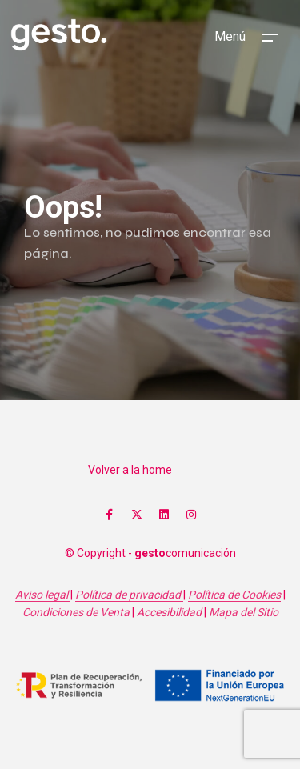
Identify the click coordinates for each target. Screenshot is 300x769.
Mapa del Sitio (243, 612)
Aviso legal (42, 594)
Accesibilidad (169, 612)
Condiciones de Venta (76, 612)
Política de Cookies (234, 594)
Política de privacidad (129, 594)
